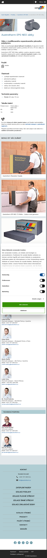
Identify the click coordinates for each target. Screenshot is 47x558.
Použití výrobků (23, 521)
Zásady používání (23, 551)
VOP (32, 551)
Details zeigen (36, 299)
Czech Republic (5, 15)
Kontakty (23, 525)
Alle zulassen (23, 304)
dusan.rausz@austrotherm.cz (10, 344)
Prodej (36, 1)
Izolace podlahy (23, 492)
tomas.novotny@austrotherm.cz (11, 432)
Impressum (13, 551)
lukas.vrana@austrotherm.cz (10, 384)
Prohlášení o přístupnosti (17, 554)
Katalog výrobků (23, 513)
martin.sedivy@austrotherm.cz (11, 364)
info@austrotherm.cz (25, 480)
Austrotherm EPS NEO (22, 15)
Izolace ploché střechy (23, 496)
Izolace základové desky (23, 504)
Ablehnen (23, 310)
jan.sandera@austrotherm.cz (10, 452)
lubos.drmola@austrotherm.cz (10, 324)
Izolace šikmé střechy (23, 500)
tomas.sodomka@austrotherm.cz (11, 404)
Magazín (23, 529)
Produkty (13, 15)
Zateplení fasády (23, 488)
